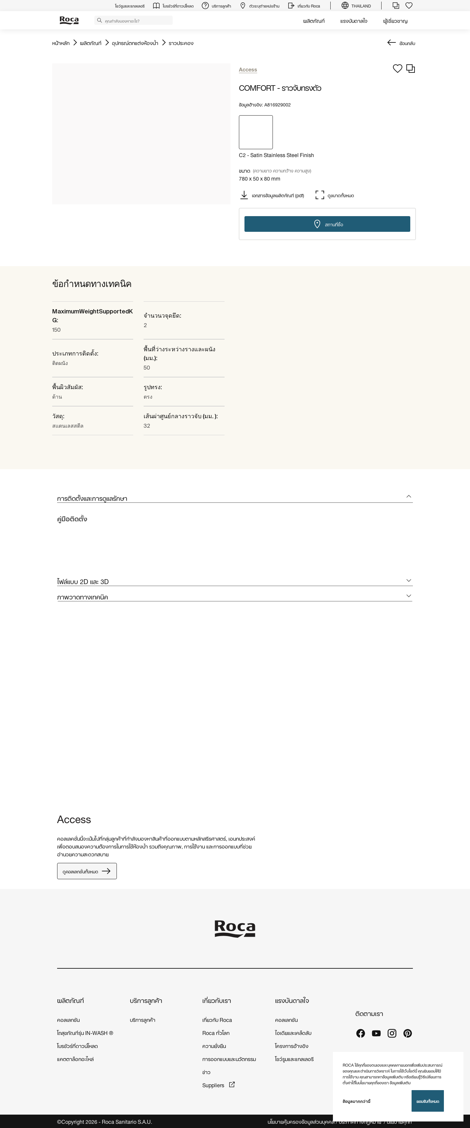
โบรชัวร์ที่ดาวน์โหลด (77, 1045)
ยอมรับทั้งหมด (427, 1100)
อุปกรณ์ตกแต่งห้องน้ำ (135, 42)
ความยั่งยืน (214, 1045)
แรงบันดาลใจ (354, 20)
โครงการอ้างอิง (291, 1045)
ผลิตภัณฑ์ (314, 20)
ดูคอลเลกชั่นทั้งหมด (87, 871)
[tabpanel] (59, 708)
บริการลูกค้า (146, 1000)
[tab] (235, 498)
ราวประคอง (181, 42)
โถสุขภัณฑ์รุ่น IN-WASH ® (85, 1032)
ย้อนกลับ (407, 42)
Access (74, 818)
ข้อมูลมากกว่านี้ (356, 1101)
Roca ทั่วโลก (215, 1032)
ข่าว (206, 1071)
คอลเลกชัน (68, 1019)
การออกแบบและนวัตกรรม (229, 1058)
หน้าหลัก (61, 42)
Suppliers (214, 1084)
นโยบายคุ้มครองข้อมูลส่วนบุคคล (301, 1121)
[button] (99, 20)
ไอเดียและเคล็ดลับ (293, 1032)
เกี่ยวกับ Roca (217, 1019)
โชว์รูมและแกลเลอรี (294, 1058)
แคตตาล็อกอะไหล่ (75, 1058)
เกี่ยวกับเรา (216, 1000)
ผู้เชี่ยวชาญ (395, 20)
